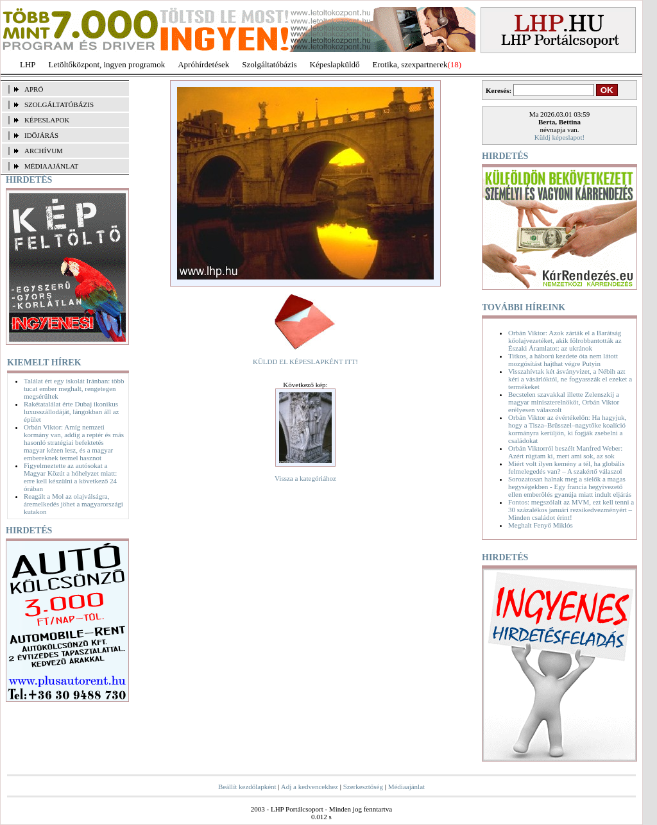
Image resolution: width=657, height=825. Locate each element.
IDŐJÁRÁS (41, 135)
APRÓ (33, 89)
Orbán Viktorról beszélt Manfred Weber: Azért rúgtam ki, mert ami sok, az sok (565, 452)
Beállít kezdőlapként (247, 786)
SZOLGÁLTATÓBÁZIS (59, 104)
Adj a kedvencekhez (309, 786)
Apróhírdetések (203, 64)
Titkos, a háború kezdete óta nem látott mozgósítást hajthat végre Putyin (563, 359)
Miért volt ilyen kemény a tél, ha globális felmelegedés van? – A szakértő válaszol (566, 467)
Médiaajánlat (406, 786)
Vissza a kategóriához (305, 478)
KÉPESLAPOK (46, 120)
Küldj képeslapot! (559, 137)
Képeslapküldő (335, 64)
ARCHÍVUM (43, 150)
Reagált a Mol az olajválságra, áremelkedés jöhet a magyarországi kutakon (73, 503)
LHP (28, 64)
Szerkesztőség (363, 786)
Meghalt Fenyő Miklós (540, 525)
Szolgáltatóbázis (269, 64)
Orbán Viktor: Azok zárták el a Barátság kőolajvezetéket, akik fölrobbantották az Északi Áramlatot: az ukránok (565, 340)
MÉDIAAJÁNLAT (51, 166)
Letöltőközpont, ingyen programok (107, 64)
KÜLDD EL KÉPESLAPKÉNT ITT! (305, 361)
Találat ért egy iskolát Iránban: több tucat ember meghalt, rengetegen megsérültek (74, 388)
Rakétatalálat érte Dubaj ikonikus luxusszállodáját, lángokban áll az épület (71, 411)
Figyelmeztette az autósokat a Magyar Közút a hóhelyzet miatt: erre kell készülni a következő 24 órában (70, 477)
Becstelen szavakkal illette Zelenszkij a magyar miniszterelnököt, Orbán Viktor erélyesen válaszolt (563, 401)
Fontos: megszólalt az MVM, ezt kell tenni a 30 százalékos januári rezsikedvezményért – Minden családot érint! (571, 509)
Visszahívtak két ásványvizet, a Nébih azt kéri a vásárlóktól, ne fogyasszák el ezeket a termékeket (570, 378)
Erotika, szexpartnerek (410, 64)
